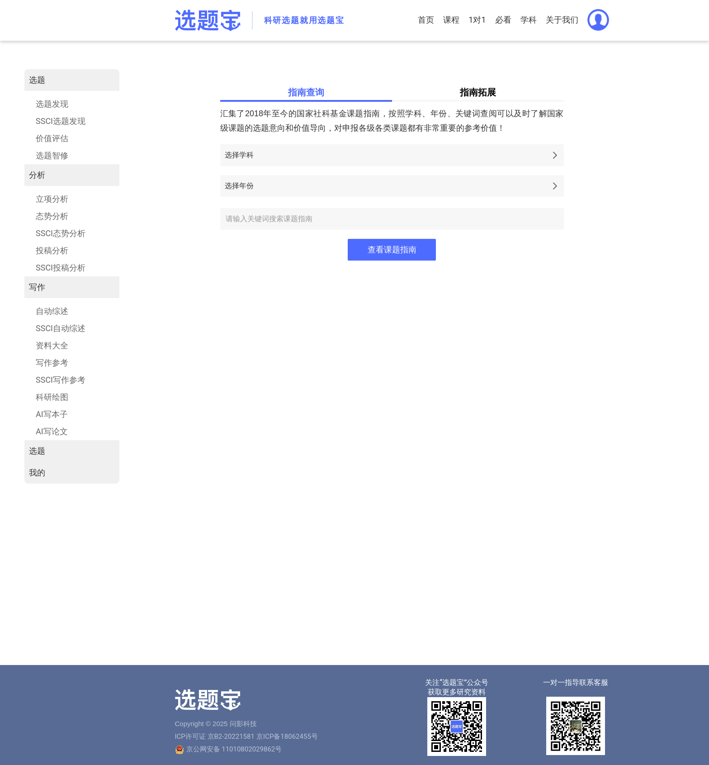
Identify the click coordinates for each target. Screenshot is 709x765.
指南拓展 (478, 92)
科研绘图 (52, 397)
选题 (37, 80)
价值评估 (52, 138)
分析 (37, 175)
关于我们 (562, 19)
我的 (37, 472)
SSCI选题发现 (60, 121)
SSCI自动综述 (60, 328)
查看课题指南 (392, 249)
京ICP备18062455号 (287, 736)
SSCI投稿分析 (60, 267)
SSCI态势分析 (60, 233)
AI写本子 (52, 414)
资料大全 (52, 345)
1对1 (477, 19)
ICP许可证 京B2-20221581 (215, 736)
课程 (451, 19)
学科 (528, 19)
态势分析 (52, 216)
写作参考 (52, 362)
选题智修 (52, 155)
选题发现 (52, 104)
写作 (37, 287)
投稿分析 (52, 250)
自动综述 (52, 311)
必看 (503, 19)
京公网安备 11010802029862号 (234, 749)
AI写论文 (52, 431)
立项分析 (52, 199)
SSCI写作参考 (60, 380)
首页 (426, 19)
